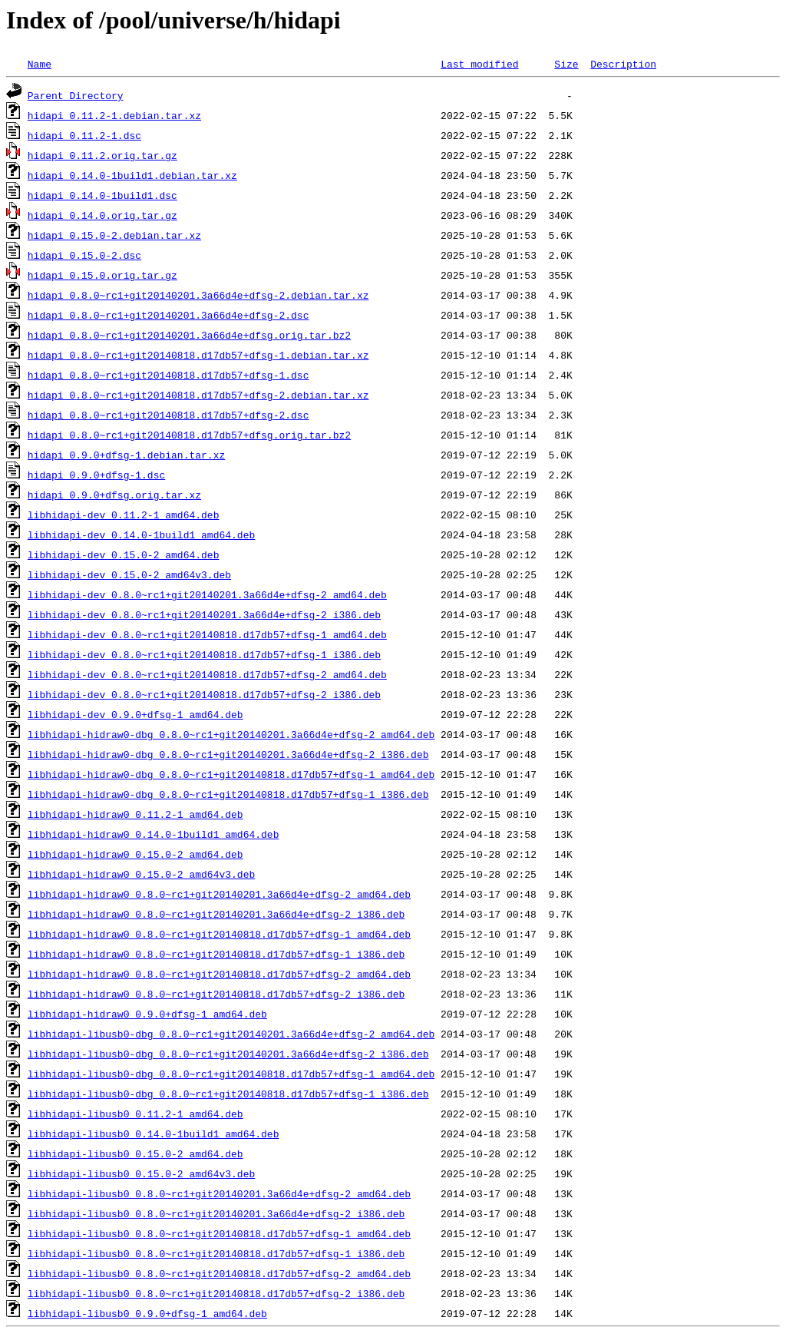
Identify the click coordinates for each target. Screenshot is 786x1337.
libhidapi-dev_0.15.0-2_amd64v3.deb (129, 574)
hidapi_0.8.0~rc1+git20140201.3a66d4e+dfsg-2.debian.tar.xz (198, 295)
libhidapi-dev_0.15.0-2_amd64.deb (124, 554)
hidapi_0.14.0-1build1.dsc (102, 195)
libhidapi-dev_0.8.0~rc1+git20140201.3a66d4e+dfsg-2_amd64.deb (207, 594)
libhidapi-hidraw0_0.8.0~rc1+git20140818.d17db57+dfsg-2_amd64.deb (219, 974)
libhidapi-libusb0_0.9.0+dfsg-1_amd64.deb (147, 1313)
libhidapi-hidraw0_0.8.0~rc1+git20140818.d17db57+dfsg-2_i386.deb (216, 994)
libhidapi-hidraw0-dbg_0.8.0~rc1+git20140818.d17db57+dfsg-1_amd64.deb (231, 774)
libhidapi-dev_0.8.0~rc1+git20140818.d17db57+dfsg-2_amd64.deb (207, 674)
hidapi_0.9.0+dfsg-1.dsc (96, 475)
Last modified (479, 64)
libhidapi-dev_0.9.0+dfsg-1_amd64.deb (135, 714)
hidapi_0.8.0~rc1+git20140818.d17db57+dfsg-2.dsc (168, 415)
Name (39, 64)
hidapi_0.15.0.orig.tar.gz (102, 275)
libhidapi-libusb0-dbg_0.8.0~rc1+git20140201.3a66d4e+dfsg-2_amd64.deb (231, 1034)
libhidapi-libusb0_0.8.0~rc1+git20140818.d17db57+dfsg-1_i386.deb (216, 1253)
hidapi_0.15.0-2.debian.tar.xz (114, 235)
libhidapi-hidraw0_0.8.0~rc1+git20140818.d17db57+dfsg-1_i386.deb (216, 954)
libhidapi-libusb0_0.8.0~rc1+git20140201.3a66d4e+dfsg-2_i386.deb (216, 1213)
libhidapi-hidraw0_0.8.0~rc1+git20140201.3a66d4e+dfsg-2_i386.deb (216, 914)
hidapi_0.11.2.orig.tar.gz (102, 155)
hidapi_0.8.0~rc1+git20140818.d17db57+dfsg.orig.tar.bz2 (189, 435)
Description (623, 64)
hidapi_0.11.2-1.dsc (84, 135)
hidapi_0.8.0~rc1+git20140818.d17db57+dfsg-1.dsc (168, 375)
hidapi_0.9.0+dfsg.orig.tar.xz (114, 494)
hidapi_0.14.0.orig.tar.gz (102, 215)
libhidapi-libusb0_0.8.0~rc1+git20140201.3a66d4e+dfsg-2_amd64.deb (219, 1193)
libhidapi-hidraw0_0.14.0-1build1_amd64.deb (153, 834)
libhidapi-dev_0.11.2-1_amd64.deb (124, 514)
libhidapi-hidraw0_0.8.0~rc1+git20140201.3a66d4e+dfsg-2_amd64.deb (219, 894)
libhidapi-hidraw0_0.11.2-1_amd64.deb (135, 814)
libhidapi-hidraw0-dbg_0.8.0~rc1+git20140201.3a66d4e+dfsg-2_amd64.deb (231, 734)
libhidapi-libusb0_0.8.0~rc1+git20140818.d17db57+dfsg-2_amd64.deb (219, 1273)
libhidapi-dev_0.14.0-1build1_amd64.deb (141, 534)
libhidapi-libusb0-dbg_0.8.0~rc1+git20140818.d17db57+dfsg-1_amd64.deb (231, 1074)
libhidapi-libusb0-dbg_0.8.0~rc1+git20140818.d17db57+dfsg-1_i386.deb (228, 1093)
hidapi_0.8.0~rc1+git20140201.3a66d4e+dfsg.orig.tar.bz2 (189, 335)
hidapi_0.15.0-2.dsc (84, 255)
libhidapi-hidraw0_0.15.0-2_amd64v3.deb (141, 874)
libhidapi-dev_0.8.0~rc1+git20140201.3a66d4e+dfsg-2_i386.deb (204, 614)
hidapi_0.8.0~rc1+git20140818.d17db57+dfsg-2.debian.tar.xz (198, 395)
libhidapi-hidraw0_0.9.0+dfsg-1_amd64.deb (147, 1014)
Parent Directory (76, 95)
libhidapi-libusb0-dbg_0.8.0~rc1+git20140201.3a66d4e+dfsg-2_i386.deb (228, 1054)
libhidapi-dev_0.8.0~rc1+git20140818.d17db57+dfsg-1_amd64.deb (207, 634)
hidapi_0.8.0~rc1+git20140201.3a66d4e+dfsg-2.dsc (168, 315)
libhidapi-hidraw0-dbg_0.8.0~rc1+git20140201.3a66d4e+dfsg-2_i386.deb (228, 754)
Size (566, 64)
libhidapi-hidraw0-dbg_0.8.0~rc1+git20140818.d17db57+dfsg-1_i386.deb (228, 794)
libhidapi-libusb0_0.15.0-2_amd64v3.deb (141, 1173)
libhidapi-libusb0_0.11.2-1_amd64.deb (135, 1113)
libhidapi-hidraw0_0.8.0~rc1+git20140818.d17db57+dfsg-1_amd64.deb (219, 934)
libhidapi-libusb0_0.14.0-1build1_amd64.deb (153, 1133)
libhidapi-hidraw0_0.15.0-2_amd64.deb (135, 854)
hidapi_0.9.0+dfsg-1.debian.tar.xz (126, 455)
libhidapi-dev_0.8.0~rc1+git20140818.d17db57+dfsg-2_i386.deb (204, 694)
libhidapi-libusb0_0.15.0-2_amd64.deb (135, 1153)
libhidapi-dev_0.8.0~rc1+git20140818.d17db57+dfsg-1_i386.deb (204, 654)
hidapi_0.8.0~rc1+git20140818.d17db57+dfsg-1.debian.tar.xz (198, 355)
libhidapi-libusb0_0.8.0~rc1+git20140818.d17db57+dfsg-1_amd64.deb (219, 1233)
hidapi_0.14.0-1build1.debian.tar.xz (132, 175)
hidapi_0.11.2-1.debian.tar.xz (114, 115)
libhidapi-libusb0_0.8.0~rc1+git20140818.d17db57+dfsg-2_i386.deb (216, 1293)
